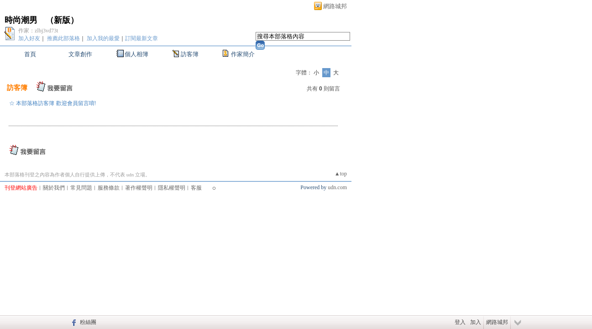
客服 (196, 188)
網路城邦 (335, 6)
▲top (341, 173)
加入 (475, 322)
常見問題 (81, 188)
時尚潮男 (21, 20)
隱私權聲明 (171, 188)
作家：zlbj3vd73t (38, 30)
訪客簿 (190, 54)
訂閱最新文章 (141, 38)
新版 (62, 20)
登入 (460, 322)
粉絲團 (88, 322)
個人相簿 (136, 54)
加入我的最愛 (103, 38)
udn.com (337, 187)
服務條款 (109, 188)
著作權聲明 (138, 188)
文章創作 (80, 54)
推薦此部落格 (63, 38)
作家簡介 (243, 54)
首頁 (30, 54)
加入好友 (29, 38)
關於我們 (54, 188)
